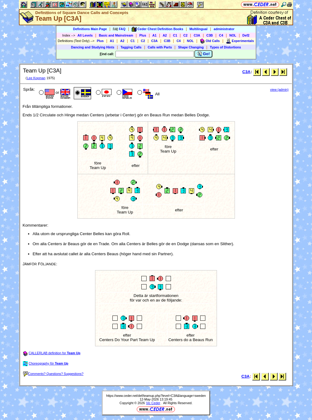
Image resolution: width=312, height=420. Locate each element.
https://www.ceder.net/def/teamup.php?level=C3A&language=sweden (156, 395)
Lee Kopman (36, 78)
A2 (165, 35)
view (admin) (279, 89)
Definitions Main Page (90, 29)
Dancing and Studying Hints (92, 47)
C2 (185, 35)
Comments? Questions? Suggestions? (53, 374)
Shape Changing (191, 47)
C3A (197, 35)
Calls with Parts (160, 47)
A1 (154, 35)
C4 (221, 35)
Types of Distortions (225, 47)
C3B (209, 35)
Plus (142, 35)
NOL (232, 35)
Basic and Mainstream (116, 35)
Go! (203, 53)
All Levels (85, 35)
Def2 (246, 35)
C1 (175, 35)
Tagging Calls (130, 47)
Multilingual (198, 29)
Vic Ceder (153, 403)
